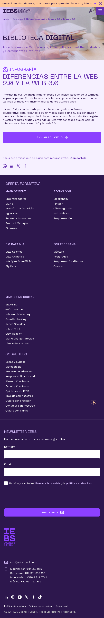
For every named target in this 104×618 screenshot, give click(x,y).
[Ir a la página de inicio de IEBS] (9, 537)
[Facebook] (25, 166)
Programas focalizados (68, 261)
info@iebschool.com (20, 562)
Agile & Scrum (14, 213)
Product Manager (16, 223)
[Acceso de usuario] (91, 11)
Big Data (10, 266)
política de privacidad (79, 483)
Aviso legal (62, 606)
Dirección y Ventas (17, 343)
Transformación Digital (20, 208)
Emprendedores (15, 198)
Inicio (6, 19)
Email (8, 464)
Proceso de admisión (19, 371)
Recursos (18, 19)
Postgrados (60, 256)
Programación (62, 218)
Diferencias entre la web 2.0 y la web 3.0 (50, 19)
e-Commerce (14, 309)
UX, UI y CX (12, 329)
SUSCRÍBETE (52, 512)
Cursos (58, 266)
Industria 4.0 (61, 213)
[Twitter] (18, 166)
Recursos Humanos (18, 218)
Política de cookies (15, 606)
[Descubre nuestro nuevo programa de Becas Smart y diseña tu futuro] (48, 3)
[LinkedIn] (12, 166)
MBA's (9, 203)
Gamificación (13, 333)
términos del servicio (48, 483)
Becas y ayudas (15, 361)
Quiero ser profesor (18, 400)
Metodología (13, 366)
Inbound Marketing (17, 314)
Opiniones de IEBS (17, 391)
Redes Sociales (15, 324)
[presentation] (30, 496)
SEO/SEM (11, 304)
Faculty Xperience (17, 386)
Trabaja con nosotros (19, 395)
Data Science (13, 251)
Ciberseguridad (63, 208)
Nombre (9, 446)
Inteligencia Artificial (18, 261)
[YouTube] (20, 597)
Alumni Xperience (17, 381)
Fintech (58, 203)
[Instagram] (13, 597)
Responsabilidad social (20, 376)
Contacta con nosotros (20, 405)
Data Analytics (14, 256)
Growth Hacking (15, 319)
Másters (58, 251)
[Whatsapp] (5, 166)
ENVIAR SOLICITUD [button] (52, 137)
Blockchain (60, 198)
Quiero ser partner (17, 410)
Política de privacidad (41, 606)
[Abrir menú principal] (100, 11)
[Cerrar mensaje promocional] (101, 4)
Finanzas (11, 228)
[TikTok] (40, 597)
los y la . (51, 483)
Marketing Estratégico (19, 338)
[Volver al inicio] (16, 11)
